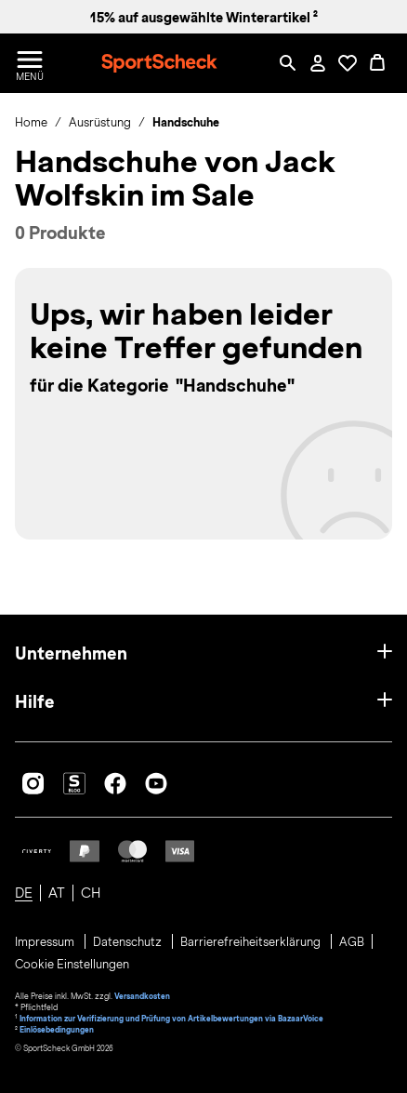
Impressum (46, 942)
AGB (351, 942)
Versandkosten (142, 996)
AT (56, 893)
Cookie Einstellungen (72, 964)
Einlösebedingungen (57, 1029)
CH (90, 893)
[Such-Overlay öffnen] (288, 63)
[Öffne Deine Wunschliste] (347, 63)
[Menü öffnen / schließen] (30, 63)
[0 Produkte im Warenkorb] (377, 63)
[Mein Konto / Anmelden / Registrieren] (318, 63)
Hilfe (35, 702)
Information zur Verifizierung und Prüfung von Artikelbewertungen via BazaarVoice (171, 1018)
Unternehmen (71, 653)
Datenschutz (128, 942)
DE (24, 893)
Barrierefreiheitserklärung (251, 942)
